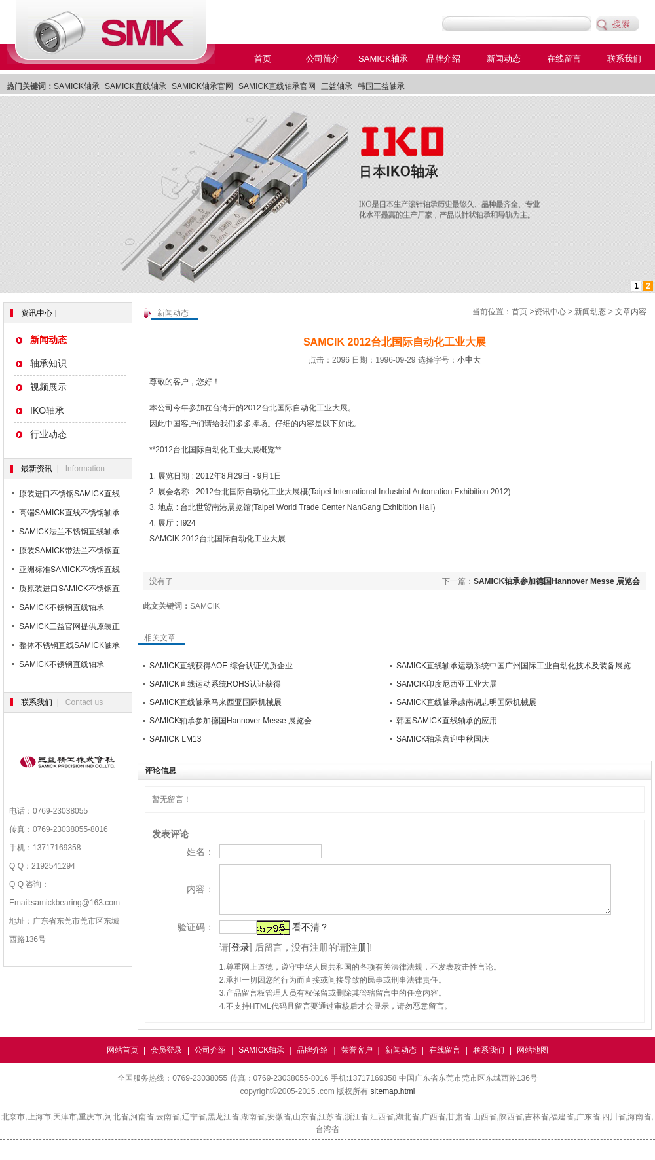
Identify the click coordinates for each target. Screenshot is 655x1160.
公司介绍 (210, 1059)
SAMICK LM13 (175, 739)
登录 (223, 957)
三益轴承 (336, 86)
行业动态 (48, 434)
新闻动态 (504, 58)
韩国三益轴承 (381, 86)
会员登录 (166, 1059)
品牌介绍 (443, 58)
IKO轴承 (47, 410)
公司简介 (323, 58)
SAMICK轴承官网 (202, 86)
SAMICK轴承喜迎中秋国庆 (442, 739)
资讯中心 (36, 312)
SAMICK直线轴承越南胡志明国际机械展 (466, 702)
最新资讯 (36, 468)
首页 (262, 58)
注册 (340, 957)
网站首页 (122, 1059)
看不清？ (292, 937)
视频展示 (48, 387)
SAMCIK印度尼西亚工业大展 (446, 684)
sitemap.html (392, 1101)
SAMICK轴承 (383, 58)
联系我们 (624, 58)
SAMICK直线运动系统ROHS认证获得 (215, 684)
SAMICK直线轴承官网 (277, 86)
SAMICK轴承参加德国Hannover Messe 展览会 (557, 581)
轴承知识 (48, 363)
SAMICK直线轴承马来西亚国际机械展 (215, 702)
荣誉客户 (357, 1059)
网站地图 (532, 1059)
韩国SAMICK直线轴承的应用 (446, 720)
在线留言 (564, 58)
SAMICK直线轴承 (135, 86)
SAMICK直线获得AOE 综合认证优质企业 (221, 665)
